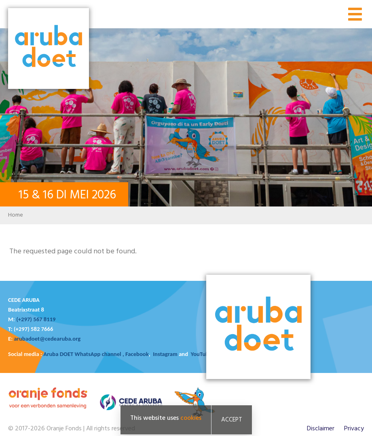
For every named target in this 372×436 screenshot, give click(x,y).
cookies (190, 418)
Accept (231, 420)
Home (15, 215)
